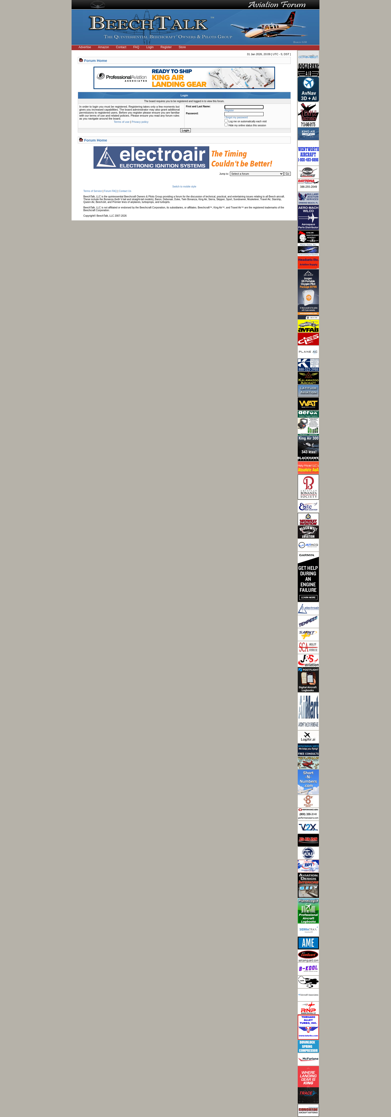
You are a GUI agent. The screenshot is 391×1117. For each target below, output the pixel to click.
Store (182, 47)
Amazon (103, 47)
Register (166, 47)
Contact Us (125, 191)
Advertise (85, 47)
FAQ (136, 47)
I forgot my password (236, 117)
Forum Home (95, 60)
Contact (121, 47)
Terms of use (121, 121)
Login (149, 47)
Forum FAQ (110, 191)
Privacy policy (140, 121)
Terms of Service (92, 191)
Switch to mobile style (184, 186)
